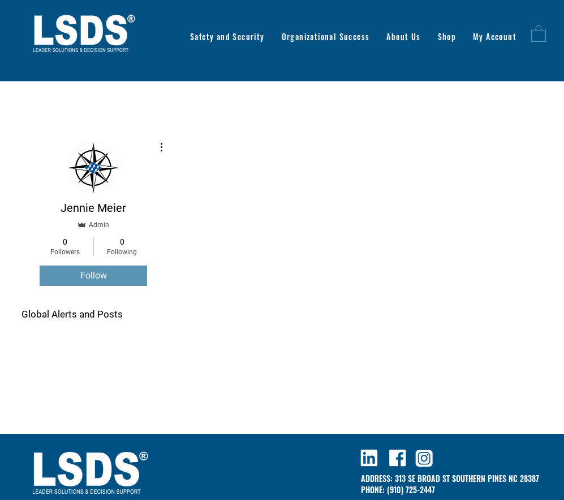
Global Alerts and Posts (72, 314)
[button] (538, 33)
